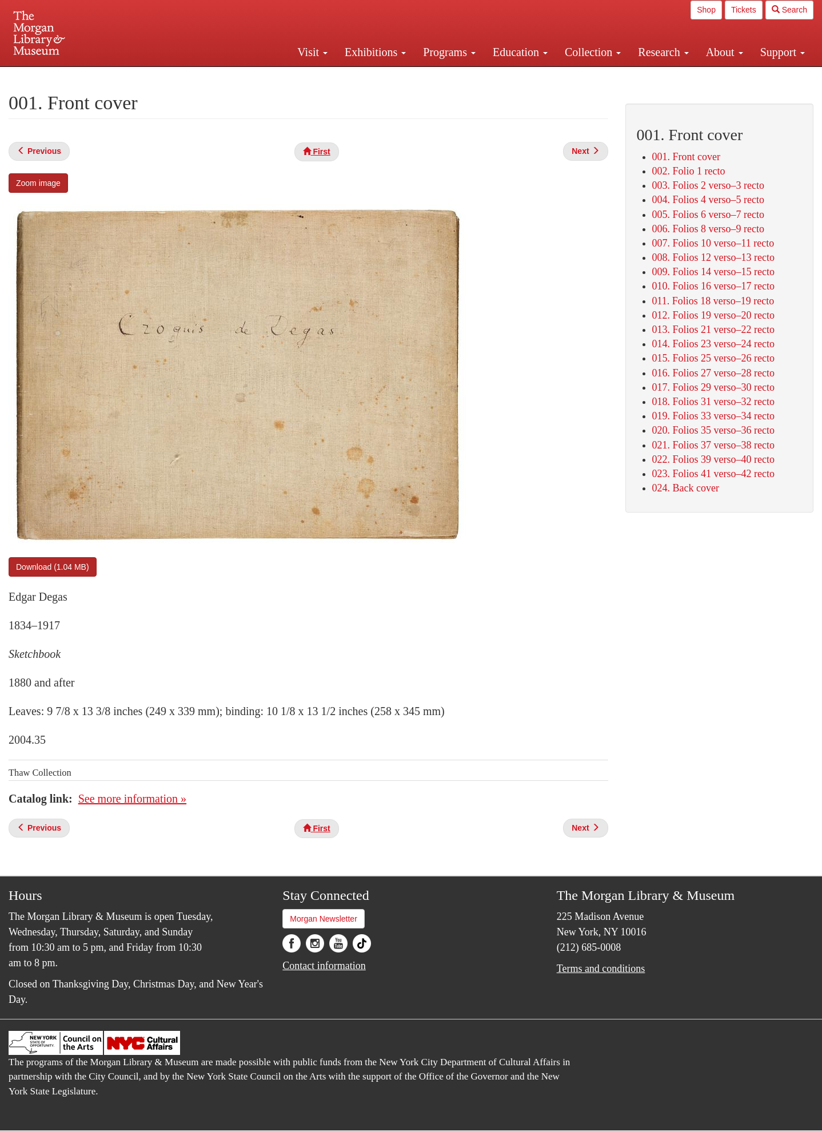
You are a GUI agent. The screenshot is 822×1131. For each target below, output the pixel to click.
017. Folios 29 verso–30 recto (713, 387)
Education (520, 52)
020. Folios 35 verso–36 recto (713, 430)
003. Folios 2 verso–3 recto (708, 185)
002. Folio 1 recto (688, 171)
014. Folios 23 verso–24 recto (713, 344)
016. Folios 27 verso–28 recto (713, 373)
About (724, 52)
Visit (312, 52)
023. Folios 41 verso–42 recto (713, 473)
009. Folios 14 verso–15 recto (713, 271)
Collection (593, 52)
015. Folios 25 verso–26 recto (713, 358)
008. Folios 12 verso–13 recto (713, 257)
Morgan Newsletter (323, 918)
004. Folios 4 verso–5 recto (708, 199)
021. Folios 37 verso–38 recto (713, 445)
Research (663, 52)
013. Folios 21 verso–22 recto (713, 329)
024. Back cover (685, 488)
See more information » (132, 798)
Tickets (743, 9)
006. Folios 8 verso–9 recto (708, 229)
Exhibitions (375, 52)
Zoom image (38, 183)
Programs (449, 52)
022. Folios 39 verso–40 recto (713, 459)
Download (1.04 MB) (52, 567)
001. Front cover (686, 156)
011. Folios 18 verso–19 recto (713, 301)
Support (782, 52)
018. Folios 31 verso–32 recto (713, 401)
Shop (706, 9)
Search (789, 9)
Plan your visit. (275, 76)
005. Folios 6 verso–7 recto (708, 214)
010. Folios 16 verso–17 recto (713, 286)
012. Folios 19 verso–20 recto (713, 315)
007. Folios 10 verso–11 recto (713, 243)
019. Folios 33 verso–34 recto (713, 416)
